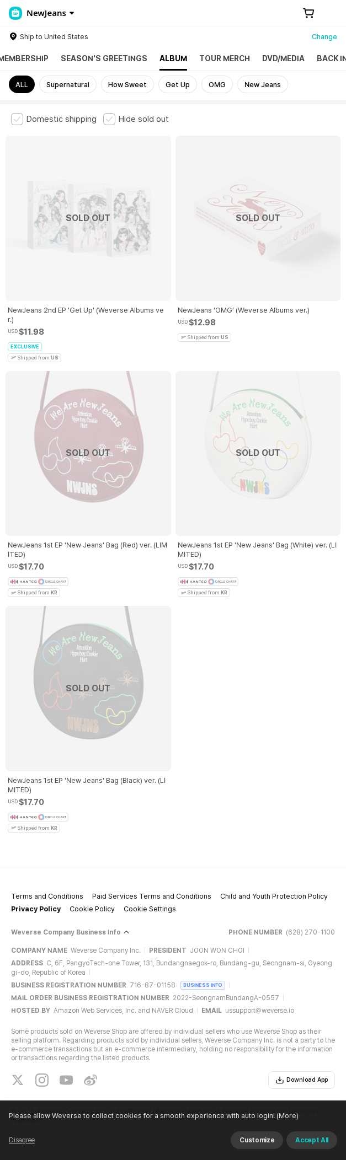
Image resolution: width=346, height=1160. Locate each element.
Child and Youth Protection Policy (274, 896)
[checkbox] (54, 119)
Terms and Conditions (47, 896)
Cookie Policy (92, 909)
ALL (21, 84)
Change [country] (324, 37)
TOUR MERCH (224, 58)
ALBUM (173, 58)
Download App (301, 1080)
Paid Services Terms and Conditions (151, 896)
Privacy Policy (36, 909)
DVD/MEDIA (283, 58)
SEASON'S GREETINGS (104, 58)
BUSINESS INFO (202, 985)
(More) (305, 1146)
